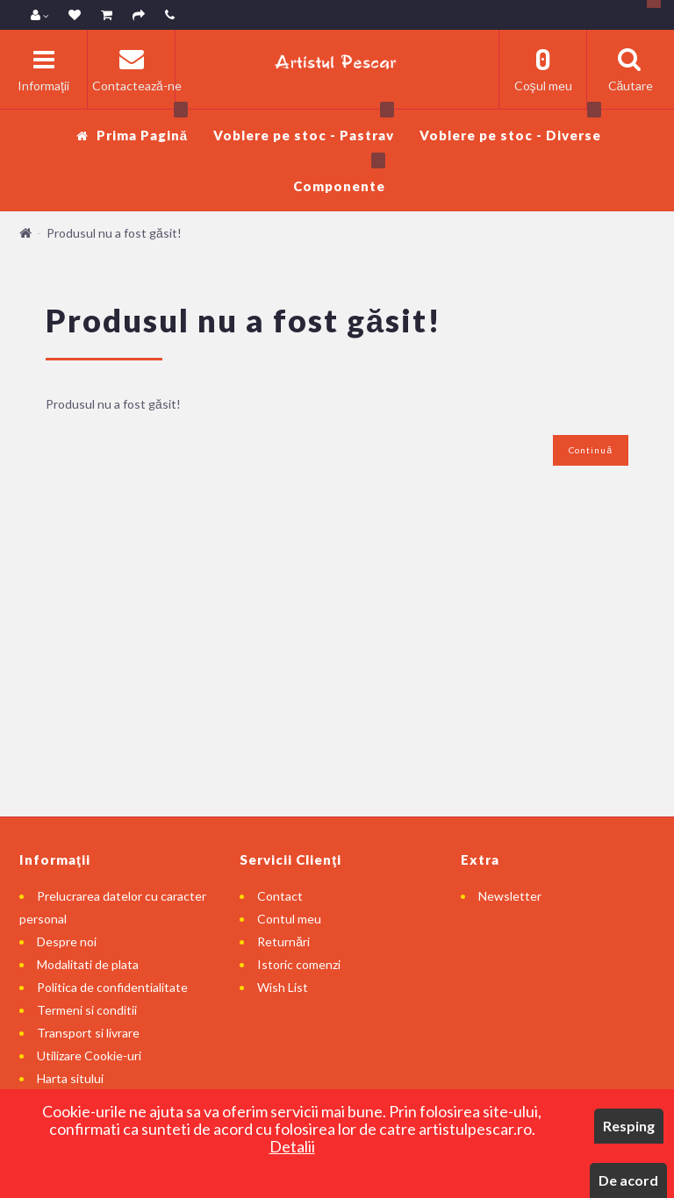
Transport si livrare (88, 1032)
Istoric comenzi (299, 964)
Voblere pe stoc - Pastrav (303, 126)
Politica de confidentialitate (112, 987)
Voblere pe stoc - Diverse (510, 126)
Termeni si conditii (87, 1009)
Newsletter (509, 895)
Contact (280, 895)
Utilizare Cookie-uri (89, 1055)
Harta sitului (70, 1078)
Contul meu (289, 918)
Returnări (283, 941)
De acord (628, 1180)
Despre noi (67, 941)
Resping (629, 1125)
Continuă (591, 450)
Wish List (282, 987)
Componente (339, 177)
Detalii (292, 1146)
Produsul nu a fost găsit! (114, 232)
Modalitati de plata (88, 964)
